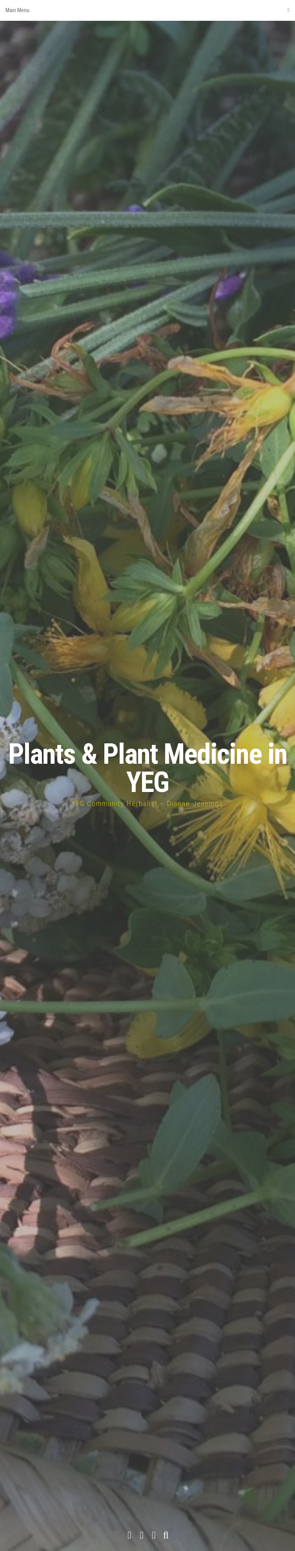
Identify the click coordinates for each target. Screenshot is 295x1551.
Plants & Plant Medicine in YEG (147, 768)
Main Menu (147, 10)
